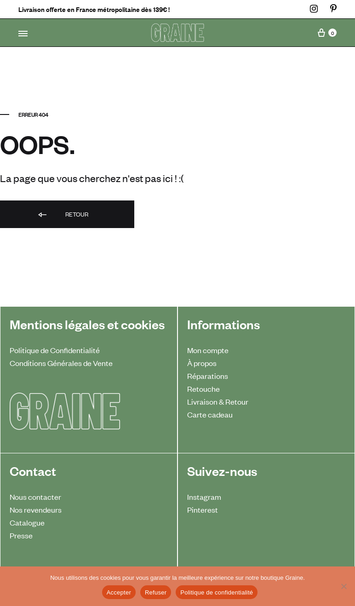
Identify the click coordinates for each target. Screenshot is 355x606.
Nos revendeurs (36, 509)
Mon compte (208, 350)
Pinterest (202, 509)
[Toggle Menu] (23, 34)
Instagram (204, 497)
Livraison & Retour (217, 401)
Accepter (119, 592)
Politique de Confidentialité (55, 350)
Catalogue (27, 522)
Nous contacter (35, 497)
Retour (62, 214)
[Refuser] (343, 586)
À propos (202, 363)
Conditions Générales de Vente (61, 363)
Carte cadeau (210, 414)
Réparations (207, 376)
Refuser (155, 592)
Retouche (203, 388)
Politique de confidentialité (216, 592)
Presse (21, 535)
